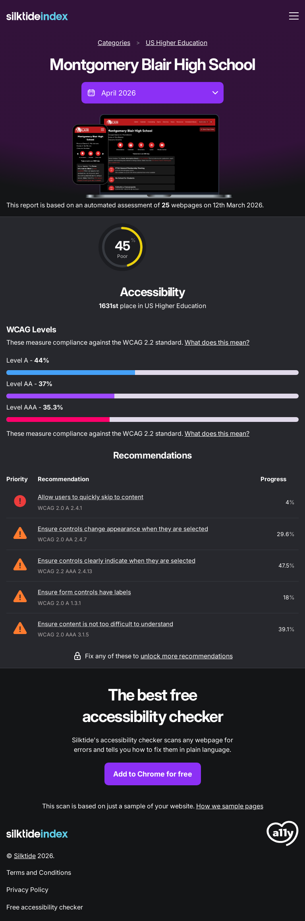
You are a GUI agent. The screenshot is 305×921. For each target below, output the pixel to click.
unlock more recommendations (187, 656)
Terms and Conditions (38, 872)
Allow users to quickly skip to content (90, 497)
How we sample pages (229, 806)
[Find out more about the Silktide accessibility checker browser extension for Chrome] (152, 735)
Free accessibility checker (44, 907)
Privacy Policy (27, 890)
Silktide (25, 856)
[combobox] (152, 92)
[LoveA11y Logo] (282, 835)
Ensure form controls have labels (84, 592)
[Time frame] (152, 92)
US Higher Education (176, 43)
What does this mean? (217, 342)
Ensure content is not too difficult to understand (105, 624)
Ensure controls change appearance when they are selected (123, 529)
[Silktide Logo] (37, 833)
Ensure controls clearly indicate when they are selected (116, 560)
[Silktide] (37, 16)
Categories (114, 43)
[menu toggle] (294, 16)
